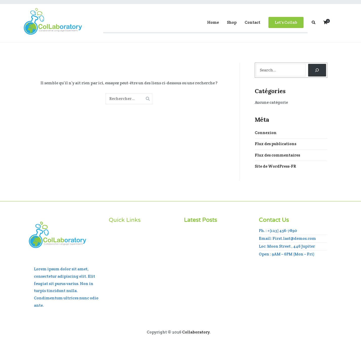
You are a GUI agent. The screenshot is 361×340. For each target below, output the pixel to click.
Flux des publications (275, 143)
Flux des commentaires (277, 155)
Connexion (266, 132)
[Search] (317, 70)
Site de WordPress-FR (275, 166)
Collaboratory (196, 332)
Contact (252, 22)
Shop (232, 22)
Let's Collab (286, 22)
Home (213, 22)
